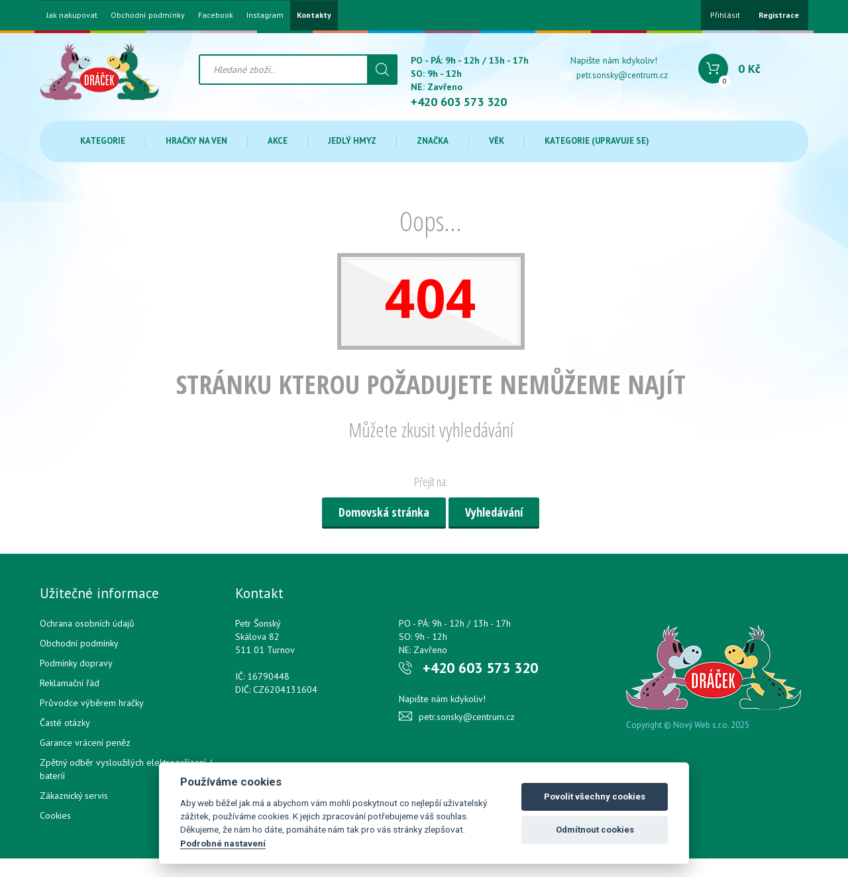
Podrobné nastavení (223, 843)
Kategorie (102, 140)
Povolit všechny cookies (594, 796)
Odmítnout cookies (595, 830)
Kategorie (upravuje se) (597, 140)
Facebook (215, 15)
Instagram (265, 15)
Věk (496, 140)
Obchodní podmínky (148, 15)
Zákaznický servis (74, 795)
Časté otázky (65, 723)
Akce (278, 140)
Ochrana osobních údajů (87, 623)
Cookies (55, 815)
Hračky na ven (196, 140)
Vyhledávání (494, 512)
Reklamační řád (69, 683)
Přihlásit (725, 15)
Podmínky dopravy (76, 663)
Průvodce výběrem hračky (92, 703)
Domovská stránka (384, 512)
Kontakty (314, 15)
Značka (433, 140)
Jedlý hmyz (352, 140)
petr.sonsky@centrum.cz (622, 75)
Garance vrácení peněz (85, 742)
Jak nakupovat (71, 15)
